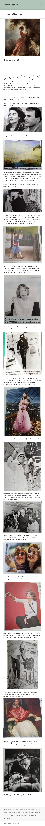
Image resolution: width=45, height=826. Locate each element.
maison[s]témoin (10, 5)
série (34, 78)
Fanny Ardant (17, 811)
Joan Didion (7, 814)
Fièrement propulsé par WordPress (11, 823)
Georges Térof (35, 811)
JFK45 (40, 812)
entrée (25, 809)
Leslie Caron (22, 814)
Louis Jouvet (28, 814)
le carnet (30, 329)
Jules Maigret (13, 814)
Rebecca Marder (13, 815)
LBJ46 (18, 814)
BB (36, 809)
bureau (21, 809)
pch (17, 809)
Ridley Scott (24, 815)
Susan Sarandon (12, 817)
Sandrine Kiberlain (32, 815)
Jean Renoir (25, 812)
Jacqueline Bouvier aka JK (17, 812)
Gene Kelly (28, 811)
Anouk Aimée (32, 809)
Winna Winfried (30, 817)
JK (3, 814)
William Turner (23, 817)
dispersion (11, 811)
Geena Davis (23, 811)
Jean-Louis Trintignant (33, 812)
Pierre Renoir (6, 815)
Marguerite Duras (35, 814)
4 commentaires (8, 818)
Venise (17, 817)
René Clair (19, 815)
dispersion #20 (11, 60)
